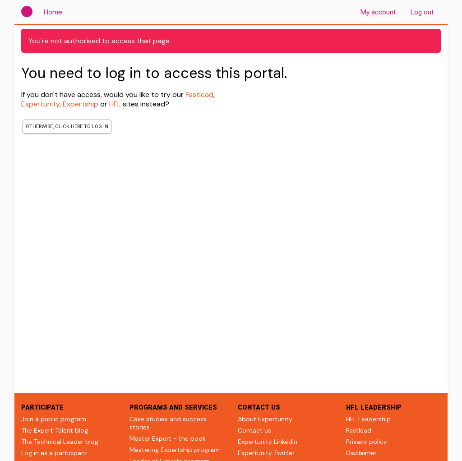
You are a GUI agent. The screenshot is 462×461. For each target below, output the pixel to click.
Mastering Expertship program (174, 450)
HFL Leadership (368, 419)
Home (54, 12)
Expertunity (40, 104)
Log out (422, 12)
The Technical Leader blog (59, 442)
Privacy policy (366, 442)
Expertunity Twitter (266, 453)
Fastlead (199, 94)
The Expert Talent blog (54, 430)
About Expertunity (265, 419)
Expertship (80, 104)
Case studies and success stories (168, 423)
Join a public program (53, 419)
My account (378, 12)
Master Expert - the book (167, 438)
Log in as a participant (54, 453)
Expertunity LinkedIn (267, 442)
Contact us (254, 430)
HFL (115, 104)
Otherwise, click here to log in (67, 126)
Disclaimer (361, 453)
